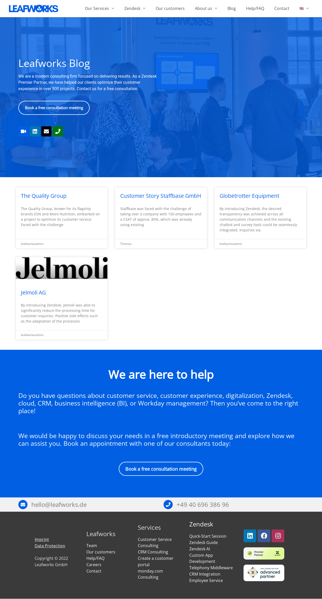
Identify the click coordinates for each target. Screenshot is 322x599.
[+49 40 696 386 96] (168, 504)
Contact (281, 8)
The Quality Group (43, 196)
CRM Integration (204, 574)
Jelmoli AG (33, 292)
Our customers (170, 8)
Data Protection (50, 546)
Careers (93, 564)
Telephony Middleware (211, 568)
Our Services (97, 8)
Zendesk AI (199, 549)
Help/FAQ (255, 8)
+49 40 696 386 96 (203, 504)
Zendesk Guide (203, 542)
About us (203, 8)
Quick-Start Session (207, 536)
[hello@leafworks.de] (23, 504)
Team (91, 546)
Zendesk (132, 8)
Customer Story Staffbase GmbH (160, 196)
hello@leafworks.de (59, 504)
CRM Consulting (153, 552)
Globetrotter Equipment (249, 196)
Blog (231, 8)
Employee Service (206, 580)
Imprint (42, 539)
